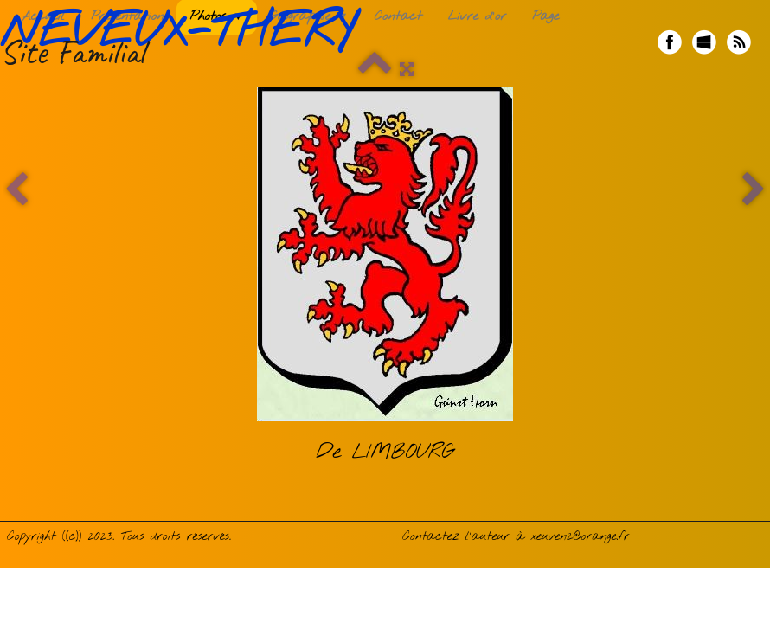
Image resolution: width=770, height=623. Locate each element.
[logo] (184, 42)
